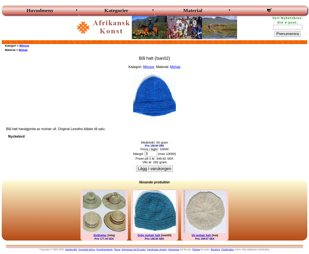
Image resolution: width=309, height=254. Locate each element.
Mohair (23, 50)
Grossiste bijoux (86, 249)
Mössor (24, 45)
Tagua (117, 249)
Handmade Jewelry (157, 249)
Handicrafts (71, 249)
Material (192, 10)
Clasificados (227, 249)
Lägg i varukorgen (154, 168)
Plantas (196, 249)
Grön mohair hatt (149, 235)
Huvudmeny (40, 10)
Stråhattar (100, 235)
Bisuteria (215, 249)
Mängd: (138, 154)
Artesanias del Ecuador (134, 249)
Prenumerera (287, 34)
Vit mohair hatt (201, 235)
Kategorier (116, 10)
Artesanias (173, 249)
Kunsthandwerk (105, 249)
